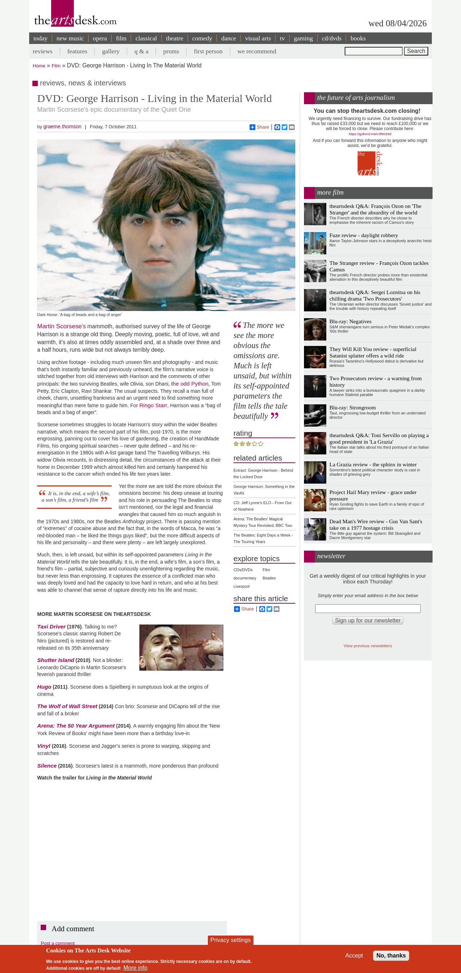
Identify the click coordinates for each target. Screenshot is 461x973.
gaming (303, 38)
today (40, 38)
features (77, 51)
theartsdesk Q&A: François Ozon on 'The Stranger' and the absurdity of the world (375, 209)
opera (100, 38)
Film (56, 65)
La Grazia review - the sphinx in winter (373, 464)
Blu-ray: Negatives (351, 321)
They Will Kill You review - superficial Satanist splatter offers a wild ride (373, 352)
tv (282, 38)
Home (39, 65)
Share (259, 127)
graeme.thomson (62, 126)
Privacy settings (230, 940)
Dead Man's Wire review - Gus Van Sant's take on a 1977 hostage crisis (376, 524)
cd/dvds (332, 38)
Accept (354, 955)
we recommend (256, 51)
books (358, 38)
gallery (111, 51)
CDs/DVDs (242, 570)
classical (146, 38)
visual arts (258, 38)
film (121, 38)
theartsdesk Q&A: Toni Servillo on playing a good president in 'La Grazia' (379, 438)
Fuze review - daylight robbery (364, 235)
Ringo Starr (153, 405)
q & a (141, 51)
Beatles (269, 578)
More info (136, 968)
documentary (244, 578)
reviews (43, 51)
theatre (174, 38)
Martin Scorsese (59, 326)
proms (171, 51)
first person (208, 51)
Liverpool (241, 586)
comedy (202, 38)
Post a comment (58, 943)
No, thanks (391, 955)
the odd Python (190, 384)
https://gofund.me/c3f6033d (370, 134)
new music (70, 38)
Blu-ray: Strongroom (353, 407)
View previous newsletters (368, 645)
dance (228, 38)
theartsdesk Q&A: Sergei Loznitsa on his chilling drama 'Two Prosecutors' (375, 295)
